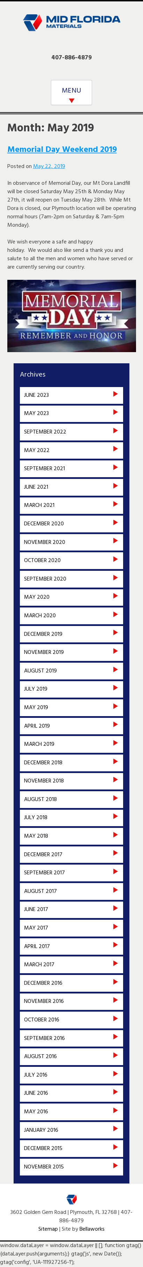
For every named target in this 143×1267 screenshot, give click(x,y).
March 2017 (39, 964)
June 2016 (36, 1093)
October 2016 (41, 1020)
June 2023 (36, 395)
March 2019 (39, 744)
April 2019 (37, 726)
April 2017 (37, 946)
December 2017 (43, 854)
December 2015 (43, 1148)
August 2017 (40, 891)
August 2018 (40, 799)
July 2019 (35, 689)
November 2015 (44, 1167)
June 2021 (36, 487)
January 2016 (41, 1130)
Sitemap (48, 1229)
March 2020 (40, 615)
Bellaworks (92, 1229)
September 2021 (44, 468)
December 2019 (43, 634)
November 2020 (44, 542)
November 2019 (44, 652)
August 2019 (40, 671)
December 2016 (43, 983)
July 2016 (35, 1075)
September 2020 (45, 579)
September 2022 (45, 432)
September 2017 (44, 873)
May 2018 (36, 836)
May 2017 (36, 928)
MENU (71, 90)
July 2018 (35, 817)
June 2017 (36, 909)
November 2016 (44, 1001)
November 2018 (44, 781)
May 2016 (36, 1111)
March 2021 (39, 505)
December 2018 (43, 762)
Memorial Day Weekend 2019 (62, 149)
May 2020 (37, 597)
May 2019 (36, 707)
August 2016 (40, 1056)
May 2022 (37, 450)
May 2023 (36, 413)
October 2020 (42, 560)
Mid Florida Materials (71, 27)
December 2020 (44, 524)
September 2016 (44, 1038)
